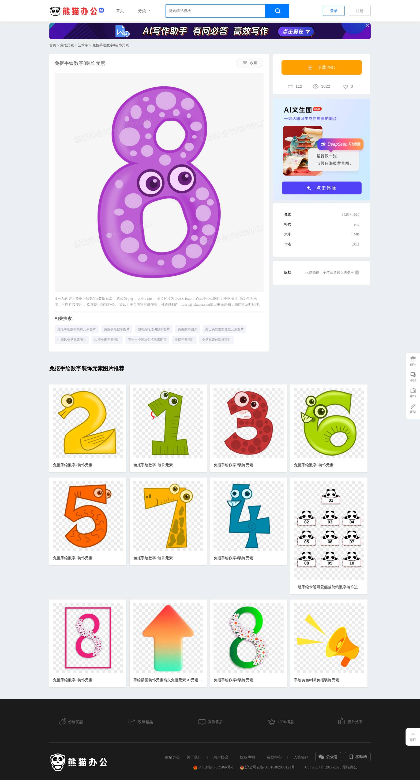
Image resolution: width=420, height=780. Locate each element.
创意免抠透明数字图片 (154, 329)
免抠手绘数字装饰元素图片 (76, 329)
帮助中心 (274, 757)
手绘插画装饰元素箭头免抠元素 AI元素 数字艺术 (168, 680)
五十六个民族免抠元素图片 (147, 340)
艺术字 (83, 45)
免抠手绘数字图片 (117, 329)
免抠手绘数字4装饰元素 (233, 558)
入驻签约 (301, 757)
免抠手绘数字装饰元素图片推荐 (86, 368)
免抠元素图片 (184, 340)
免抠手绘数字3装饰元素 (233, 465)
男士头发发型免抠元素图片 (224, 329)
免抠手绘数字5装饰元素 (72, 558)
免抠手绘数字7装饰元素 (153, 558)
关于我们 (193, 757)
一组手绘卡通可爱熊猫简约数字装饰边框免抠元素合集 (329, 587)
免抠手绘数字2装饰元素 (72, 465)
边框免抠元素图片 (107, 340)
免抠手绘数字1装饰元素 (153, 465)
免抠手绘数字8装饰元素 (72, 680)
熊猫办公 (172, 757)
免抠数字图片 (187, 329)
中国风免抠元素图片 (71, 340)
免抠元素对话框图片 (216, 340)
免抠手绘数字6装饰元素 (313, 465)
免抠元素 (67, 45)
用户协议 (220, 757)
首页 (120, 11)
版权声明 (247, 757)
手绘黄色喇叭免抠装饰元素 (316, 680)
